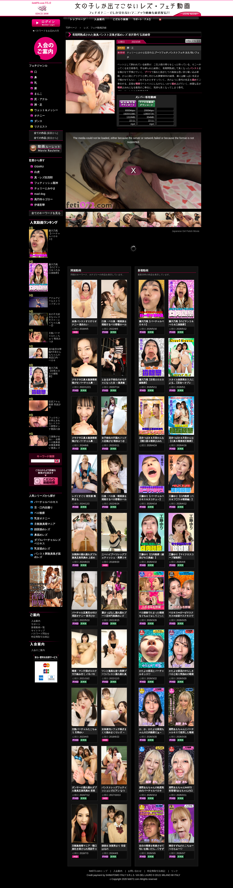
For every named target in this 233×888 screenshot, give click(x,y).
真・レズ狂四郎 (43, 177)
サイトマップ (38, 630)
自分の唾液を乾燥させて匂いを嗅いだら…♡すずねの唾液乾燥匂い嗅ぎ (151, 848)
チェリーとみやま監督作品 (140, 52)
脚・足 (38, 104)
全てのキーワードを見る (45, 213)
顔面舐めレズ (42, 529)
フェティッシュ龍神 (46, 182)
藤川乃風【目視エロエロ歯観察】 (54, 372)
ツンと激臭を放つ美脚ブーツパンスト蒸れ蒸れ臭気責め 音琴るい (114, 674)
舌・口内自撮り (43, 507)
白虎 (37, 171)
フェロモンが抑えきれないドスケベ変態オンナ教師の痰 (54, 423)
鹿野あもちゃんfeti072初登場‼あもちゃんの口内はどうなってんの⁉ (181, 790)
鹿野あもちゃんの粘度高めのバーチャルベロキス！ (151, 790)
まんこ (38, 93)
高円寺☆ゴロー (43, 199)
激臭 (187, 52)
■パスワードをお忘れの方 (46, 30)
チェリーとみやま (44, 188)
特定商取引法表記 (40, 636)
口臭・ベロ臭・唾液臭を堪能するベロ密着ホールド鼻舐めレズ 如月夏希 (114, 324)
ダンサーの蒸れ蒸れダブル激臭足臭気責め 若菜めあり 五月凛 (84, 790)
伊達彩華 (39, 204)
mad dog (39, 193)
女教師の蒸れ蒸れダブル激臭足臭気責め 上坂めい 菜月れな (84, 557)
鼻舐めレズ (40, 534)
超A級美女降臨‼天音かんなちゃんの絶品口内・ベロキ (55, 355)
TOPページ (71, 27)
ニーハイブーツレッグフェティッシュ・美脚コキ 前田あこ (114, 557)
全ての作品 (46, 133)
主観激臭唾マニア (44, 523)
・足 (130, 48)
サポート (35, 624)
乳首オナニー (42, 518)
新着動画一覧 (38, 627)
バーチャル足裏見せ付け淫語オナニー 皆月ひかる (84, 615)
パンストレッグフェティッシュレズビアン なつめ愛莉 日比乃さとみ (114, 790)
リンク (174, 871)
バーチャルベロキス (46, 501)
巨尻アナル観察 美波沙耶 (55, 404)
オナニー (39, 115)
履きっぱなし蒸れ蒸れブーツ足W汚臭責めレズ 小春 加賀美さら (114, 615)
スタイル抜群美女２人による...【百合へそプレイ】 (181, 382)
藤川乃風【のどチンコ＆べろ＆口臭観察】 (54, 268)
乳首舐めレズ (42, 548)
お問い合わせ (135, 871)
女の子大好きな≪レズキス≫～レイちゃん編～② (54, 320)
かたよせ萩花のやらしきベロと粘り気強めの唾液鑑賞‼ (181, 674)
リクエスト (40, 126)
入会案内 (35, 621)
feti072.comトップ (98, 871)
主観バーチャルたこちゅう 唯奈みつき (55, 337)
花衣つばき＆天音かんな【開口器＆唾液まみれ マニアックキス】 (151, 441)
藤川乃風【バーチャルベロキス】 (54, 234)
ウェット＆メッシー (46, 110)
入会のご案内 (38, 650)
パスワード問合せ (40, 633)
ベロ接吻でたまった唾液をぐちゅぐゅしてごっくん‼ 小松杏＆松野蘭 (151, 615)
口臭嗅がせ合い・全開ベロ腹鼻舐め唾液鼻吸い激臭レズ (54, 442)
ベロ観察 (39, 512)
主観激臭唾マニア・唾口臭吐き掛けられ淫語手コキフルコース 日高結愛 (84, 848)
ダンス (38, 121)
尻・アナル (40, 99)
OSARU (39, 166)
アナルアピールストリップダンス (54, 301)
